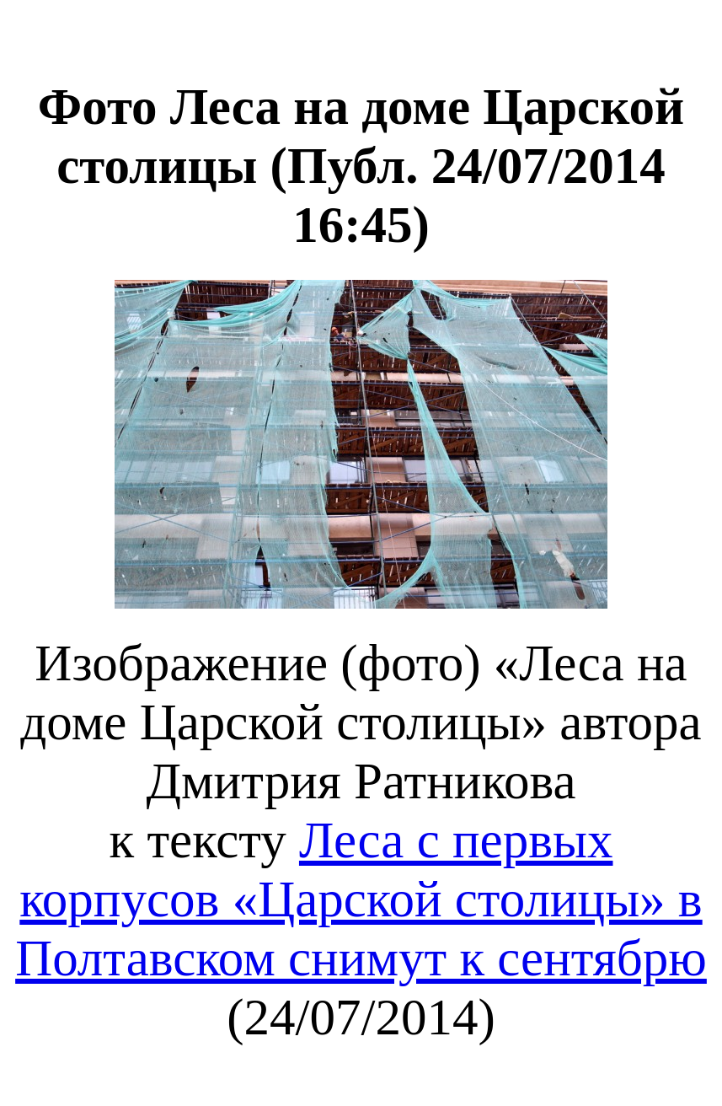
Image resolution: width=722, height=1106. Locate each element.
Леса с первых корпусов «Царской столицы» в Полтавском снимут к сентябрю (361, 899)
